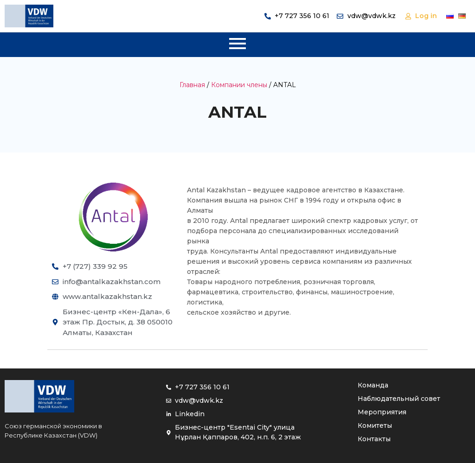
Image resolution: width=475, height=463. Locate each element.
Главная (192, 85)
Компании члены (239, 85)
